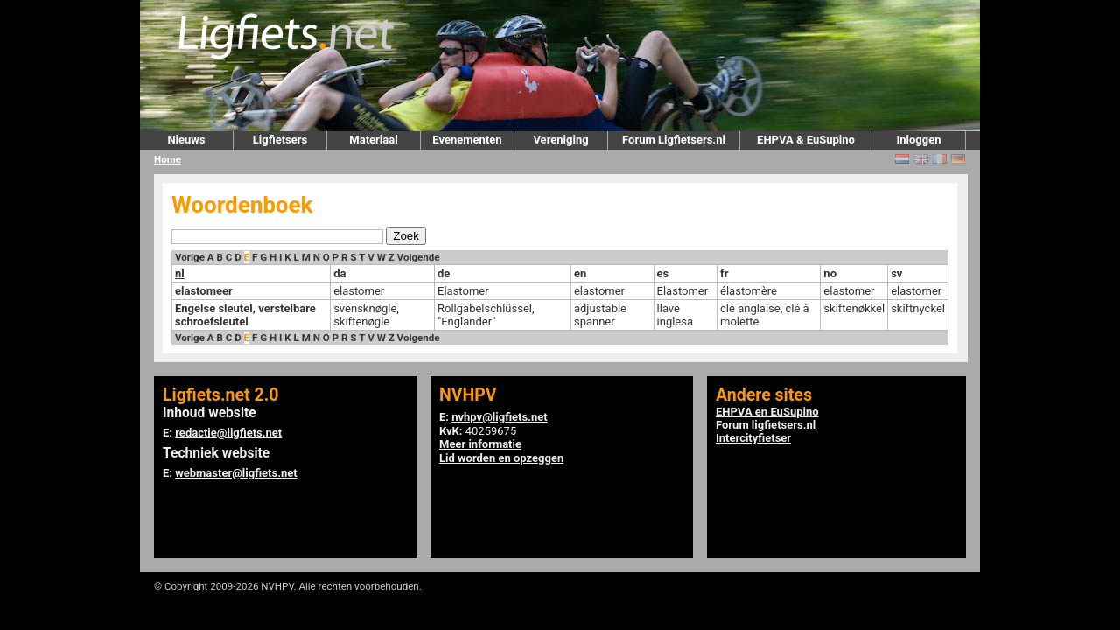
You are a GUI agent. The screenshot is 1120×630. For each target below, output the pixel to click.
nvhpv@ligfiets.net (499, 417)
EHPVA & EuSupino (806, 139)
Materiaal (373, 139)
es (663, 273)
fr (724, 273)
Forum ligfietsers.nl (766, 424)
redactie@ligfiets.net (228, 432)
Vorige (190, 257)
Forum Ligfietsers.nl (673, 139)
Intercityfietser (753, 437)
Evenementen (466, 139)
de (444, 273)
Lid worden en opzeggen (501, 458)
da (339, 273)
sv (896, 273)
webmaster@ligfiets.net (236, 473)
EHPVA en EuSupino (767, 411)
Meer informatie (480, 444)
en (580, 273)
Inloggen (918, 139)
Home (167, 159)
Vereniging (560, 139)
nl (180, 273)
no (829, 273)
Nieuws (186, 139)
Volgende (418, 257)
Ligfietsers (280, 139)
